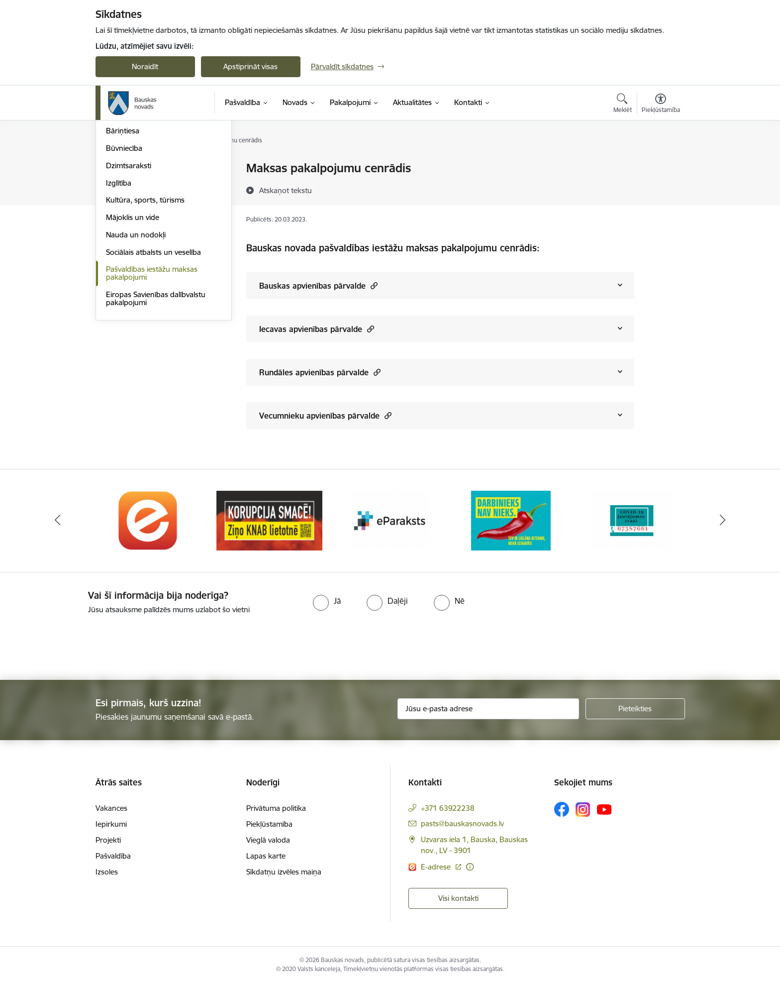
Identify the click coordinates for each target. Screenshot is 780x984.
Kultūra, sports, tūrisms (145, 307)
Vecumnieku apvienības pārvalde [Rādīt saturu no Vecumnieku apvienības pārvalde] (325, 415)
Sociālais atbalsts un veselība (153, 359)
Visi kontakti (458, 898)
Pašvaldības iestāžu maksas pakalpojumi (151, 380)
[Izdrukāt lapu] (660, 164)
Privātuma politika (276, 808)
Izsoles (107, 871)
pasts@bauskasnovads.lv (462, 823)
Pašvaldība (113, 856)
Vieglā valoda (268, 840)
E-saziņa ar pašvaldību (143, 203)
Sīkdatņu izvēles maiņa (283, 871)
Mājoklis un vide (132, 324)
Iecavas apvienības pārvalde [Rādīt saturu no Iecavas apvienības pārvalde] (316, 329)
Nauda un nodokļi (136, 341)
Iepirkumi (111, 824)
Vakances (111, 808)
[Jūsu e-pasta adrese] (488, 708)
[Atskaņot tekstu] (285, 190)
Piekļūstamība (269, 824)
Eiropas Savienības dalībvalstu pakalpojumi (155, 405)
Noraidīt (145, 66)
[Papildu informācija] (470, 867)
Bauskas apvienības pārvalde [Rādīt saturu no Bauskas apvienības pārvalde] (318, 285)
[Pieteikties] (635, 708)
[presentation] (83, 643)
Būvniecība (124, 255)
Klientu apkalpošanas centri (152, 169)
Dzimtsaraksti (128, 272)
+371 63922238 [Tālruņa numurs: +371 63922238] (448, 808)
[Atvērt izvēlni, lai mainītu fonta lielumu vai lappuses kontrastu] (661, 104)
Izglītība (118, 290)
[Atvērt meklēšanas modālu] (622, 104)
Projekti (108, 840)
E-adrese (437, 867)
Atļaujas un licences (138, 220)
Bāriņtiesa (122, 238)
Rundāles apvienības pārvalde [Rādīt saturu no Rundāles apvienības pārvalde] (320, 372)
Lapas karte (266, 856)
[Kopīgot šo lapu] (660, 189)
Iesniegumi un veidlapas (146, 186)
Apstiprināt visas (250, 66)
